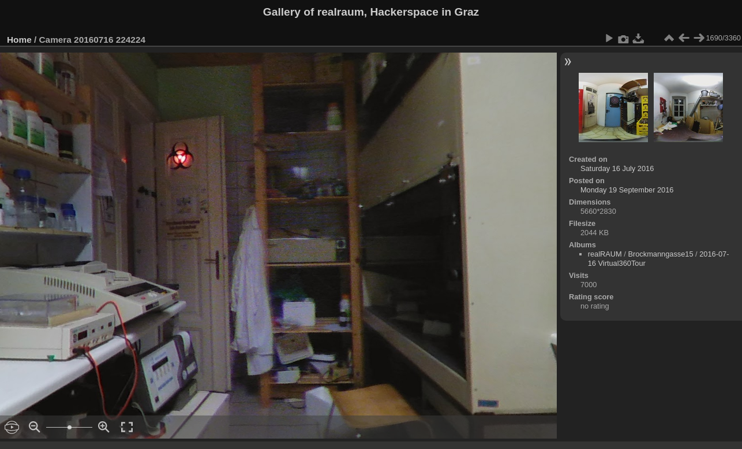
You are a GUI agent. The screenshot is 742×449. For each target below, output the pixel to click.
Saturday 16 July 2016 (617, 168)
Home (19, 39)
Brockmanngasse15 (660, 254)
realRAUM (605, 254)
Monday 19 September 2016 (627, 189)
